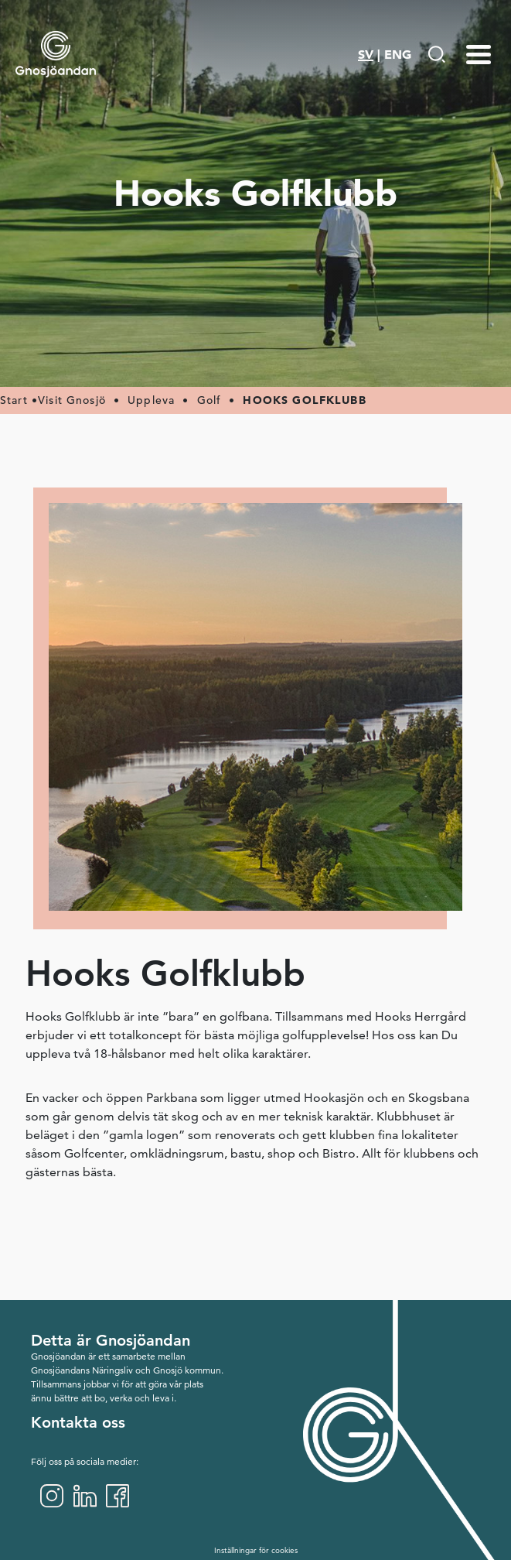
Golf (209, 400)
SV (365, 54)
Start (14, 400)
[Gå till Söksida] (436, 54)
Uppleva (151, 400)
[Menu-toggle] (479, 54)
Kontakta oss (78, 1422)
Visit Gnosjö (72, 400)
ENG (397, 54)
